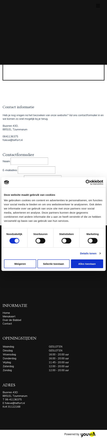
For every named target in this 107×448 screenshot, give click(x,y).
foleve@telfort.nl (15, 403)
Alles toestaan (87, 263)
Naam (6, 161)
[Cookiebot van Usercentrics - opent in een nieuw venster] (88, 182)
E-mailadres (10, 170)
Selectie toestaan (53, 263)
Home (6, 312)
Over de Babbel (12, 320)
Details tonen (88, 253)
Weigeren (20, 263)
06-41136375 (13, 399)
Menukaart (9, 316)
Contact (7, 323)
